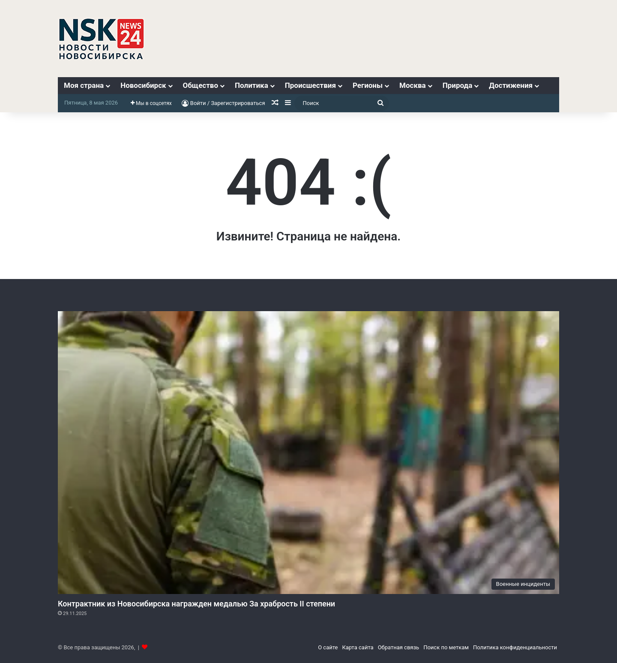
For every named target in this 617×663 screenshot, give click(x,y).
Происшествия (310, 85)
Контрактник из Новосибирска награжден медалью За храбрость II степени (196, 603)
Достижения (511, 85)
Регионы (368, 85)
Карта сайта (357, 647)
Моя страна (84, 85)
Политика (251, 85)
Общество (200, 85)
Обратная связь (398, 647)
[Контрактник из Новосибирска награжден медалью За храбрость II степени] (308, 452)
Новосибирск (143, 85)
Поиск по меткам (446, 647)
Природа (458, 85)
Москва (412, 85)
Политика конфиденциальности (515, 647)
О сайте (328, 647)
